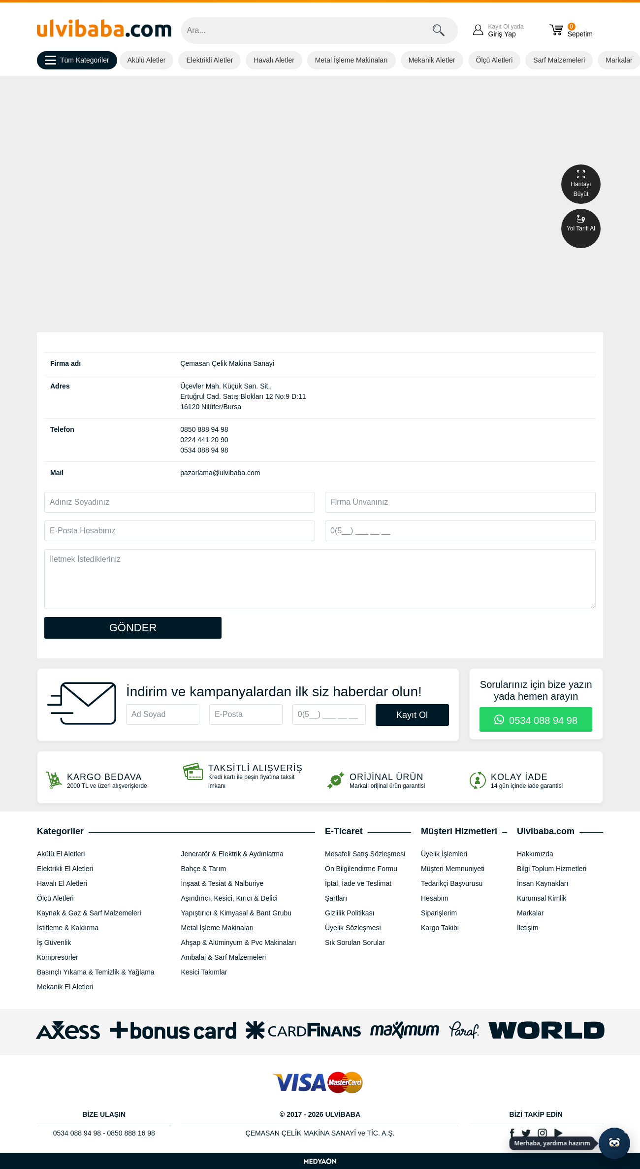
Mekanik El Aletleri (65, 987)
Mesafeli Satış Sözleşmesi (365, 854)
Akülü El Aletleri (61, 854)
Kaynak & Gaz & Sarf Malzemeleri (89, 913)
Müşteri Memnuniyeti (452, 869)
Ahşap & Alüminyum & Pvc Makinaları (238, 942)
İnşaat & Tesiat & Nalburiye (222, 883)
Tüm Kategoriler (77, 60)
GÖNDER (133, 627)
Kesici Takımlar (204, 972)
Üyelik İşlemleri (444, 854)
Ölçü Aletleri (494, 60)
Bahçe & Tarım (203, 869)
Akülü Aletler (147, 60)
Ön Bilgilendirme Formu (361, 869)
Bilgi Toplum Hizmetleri (551, 869)
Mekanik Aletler (432, 60)
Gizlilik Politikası (349, 913)
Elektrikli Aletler (209, 60)
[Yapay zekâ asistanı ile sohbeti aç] (614, 1143)
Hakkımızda (535, 854)
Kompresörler (57, 957)
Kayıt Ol (412, 715)
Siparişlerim (439, 913)
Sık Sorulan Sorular (354, 942)
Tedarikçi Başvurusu (451, 883)
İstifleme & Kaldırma (67, 928)
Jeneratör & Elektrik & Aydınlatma (232, 854)
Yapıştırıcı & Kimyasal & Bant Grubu (236, 913)
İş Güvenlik (54, 942)
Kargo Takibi (440, 928)
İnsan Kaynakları (542, 883)
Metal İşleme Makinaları (351, 60)
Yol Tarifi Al (581, 223)
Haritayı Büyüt (581, 183)
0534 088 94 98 (535, 720)
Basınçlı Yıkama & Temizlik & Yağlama (96, 972)
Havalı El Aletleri (62, 883)
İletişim (528, 928)
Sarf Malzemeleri (559, 60)
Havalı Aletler (274, 60)
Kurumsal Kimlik (541, 898)
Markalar (530, 913)
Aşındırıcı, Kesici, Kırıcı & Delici (229, 898)
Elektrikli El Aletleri (65, 869)
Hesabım (434, 898)
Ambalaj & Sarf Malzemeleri (223, 957)
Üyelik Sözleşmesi (353, 928)
